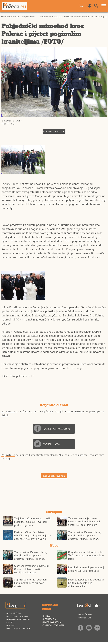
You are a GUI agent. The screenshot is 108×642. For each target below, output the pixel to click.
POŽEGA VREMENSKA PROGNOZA (54, 495)
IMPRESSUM (85, 617)
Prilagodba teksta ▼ (54, 131)
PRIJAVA (47, 616)
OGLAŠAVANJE (86, 614)
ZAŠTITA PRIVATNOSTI (53, 625)
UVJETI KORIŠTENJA (52, 622)
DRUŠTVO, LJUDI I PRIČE (18, 628)
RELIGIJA (11, 625)
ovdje (4, 414)
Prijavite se (8, 411)
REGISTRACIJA (49, 619)
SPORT (10, 622)
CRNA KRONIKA (14, 613)
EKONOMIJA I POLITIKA (17, 616)
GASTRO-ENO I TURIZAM (18, 619)
